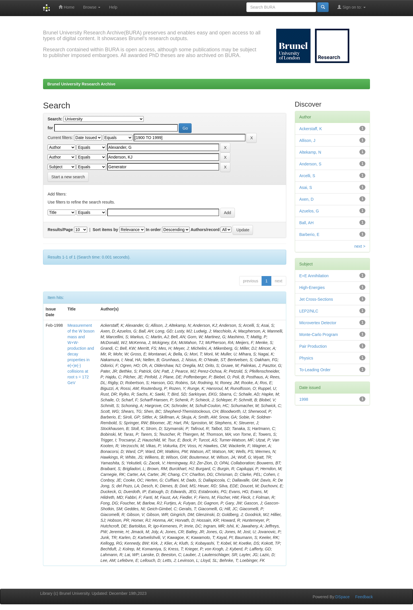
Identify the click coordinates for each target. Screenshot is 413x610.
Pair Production (313, 346)
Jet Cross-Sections (316, 299)
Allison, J (307, 140)
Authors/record (204, 229)
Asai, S (305, 187)
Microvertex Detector (317, 322)
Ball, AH (306, 222)
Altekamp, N (310, 152)
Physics (306, 358)
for (50, 128)
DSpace (342, 597)
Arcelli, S (307, 175)
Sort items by (105, 229)
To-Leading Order (315, 369)
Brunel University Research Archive (81, 84)
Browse (92, 7)
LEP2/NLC (308, 311)
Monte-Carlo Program (318, 334)
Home (66, 7)
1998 (303, 399)
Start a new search (68, 177)
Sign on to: (351, 7)
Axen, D (306, 199)
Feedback (364, 597)
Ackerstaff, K (310, 128)
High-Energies (312, 287)
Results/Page (60, 229)
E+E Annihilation (314, 275)
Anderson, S (310, 164)
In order (153, 229)
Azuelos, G (309, 211)
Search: (55, 119)
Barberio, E (309, 234)
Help (113, 7)
